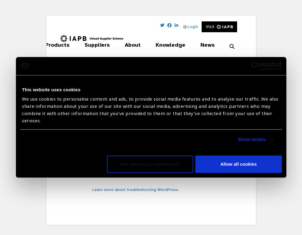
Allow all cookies (239, 164)
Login (190, 26)
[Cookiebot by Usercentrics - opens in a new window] (255, 65)
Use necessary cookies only (150, 164)
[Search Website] (232, 46)
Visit (219, 26)
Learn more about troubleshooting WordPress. (135, 189)
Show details (252, 139)
